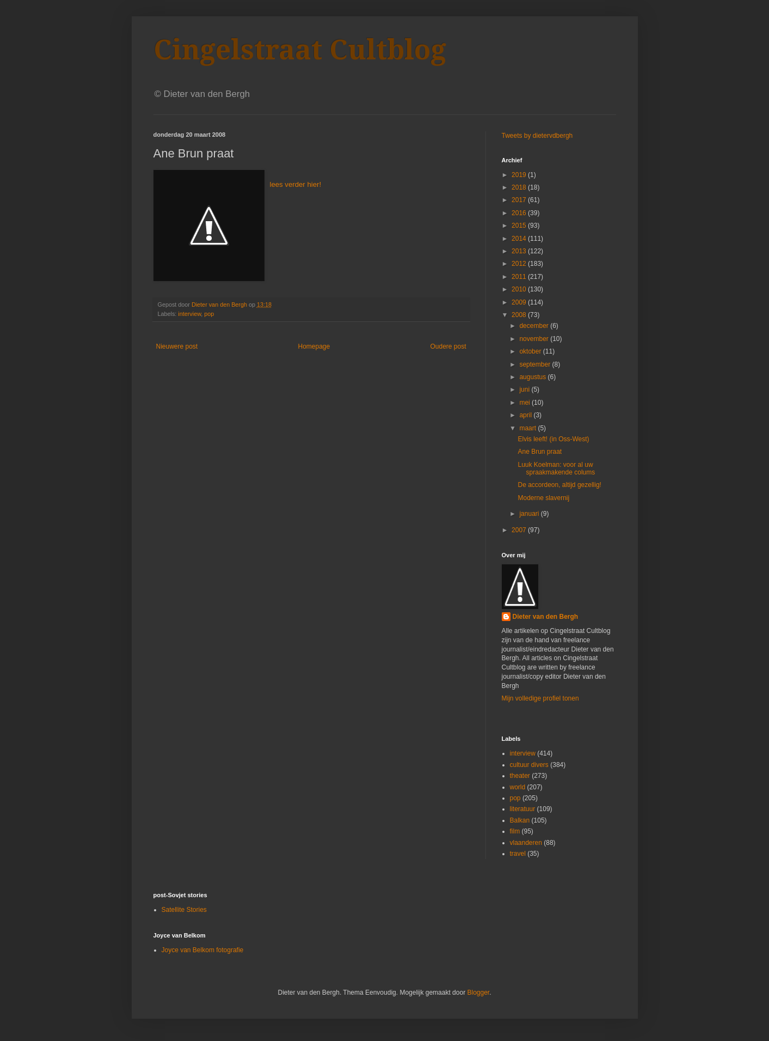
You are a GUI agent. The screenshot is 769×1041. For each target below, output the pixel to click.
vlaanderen (526, 843)
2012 (520, 263)
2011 (520, 277)
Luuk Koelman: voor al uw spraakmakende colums (556, 468)
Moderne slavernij (543, 498)
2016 (520, 213)
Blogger (478, 992)
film (515, 831)
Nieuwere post (177, 346)
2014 (520, 238)
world (518, 787)
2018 (520, 187)
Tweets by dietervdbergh (537, 135)
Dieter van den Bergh (546, 616)
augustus (533, 377)
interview (189, 314)
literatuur (523, 809)
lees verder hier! (296, 184)
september (535, 364)
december (534, 326)
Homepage (314, 346)
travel (518, 853)
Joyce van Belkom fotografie (203, 950)
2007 (520, 530)
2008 (520, 315)
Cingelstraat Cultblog (299, 50)
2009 (520, 302)
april (526, 415)
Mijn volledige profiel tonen (540, 698)
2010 (520, 289)
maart (528, 428)
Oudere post (448, 346)
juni (525, 389)
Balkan (520, 820)
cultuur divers (529, 765)
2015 (520, 225)
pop (209, 314)
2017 (520, 200)
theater (520, 776)
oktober (531, 351)
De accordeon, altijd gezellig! (559, 485)
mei (525, 402)
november (534, 339)
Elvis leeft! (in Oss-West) (553, 439)
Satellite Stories (184, 910)
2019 (520, 175)
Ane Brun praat (540, 451)
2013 (520, 251)
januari (529, 514)
